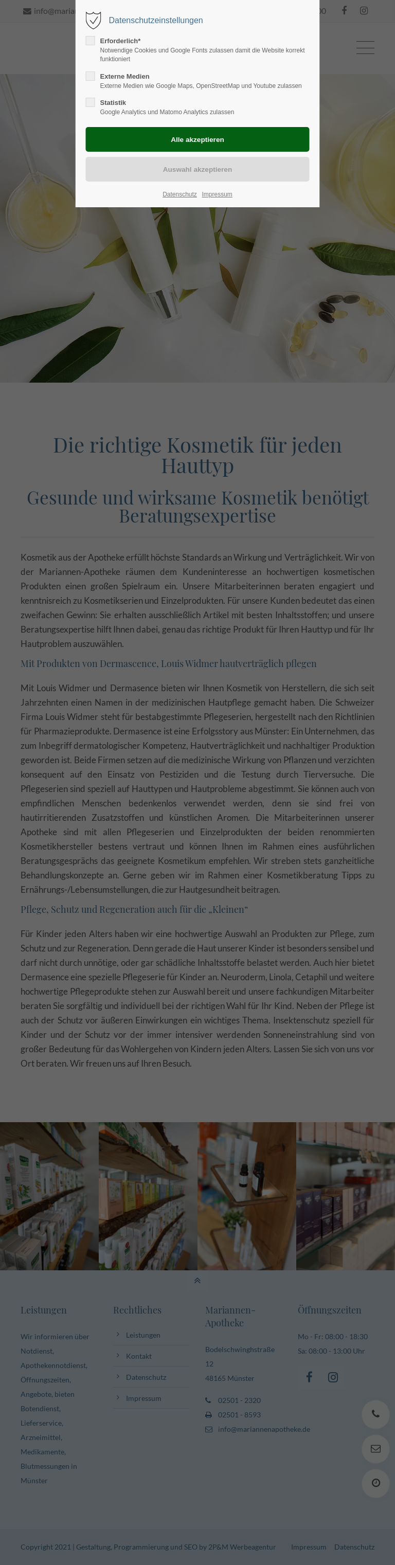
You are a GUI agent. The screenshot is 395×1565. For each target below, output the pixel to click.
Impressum (217, 194)
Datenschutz (180, 194)
